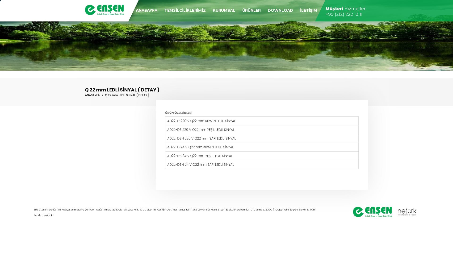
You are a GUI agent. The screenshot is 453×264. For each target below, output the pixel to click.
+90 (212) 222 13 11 (344, 14)
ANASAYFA (146, 10)
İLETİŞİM (308, 10)
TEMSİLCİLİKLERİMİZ (185, 10)
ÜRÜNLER (251, 10)
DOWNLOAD (280, 10)
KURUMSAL (224, 10)
